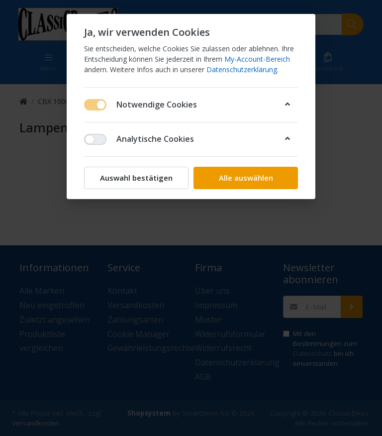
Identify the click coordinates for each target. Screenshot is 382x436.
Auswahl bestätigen (136, 178)
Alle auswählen (246, 178)
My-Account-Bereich (257, 59)
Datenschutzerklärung (241, 69)
